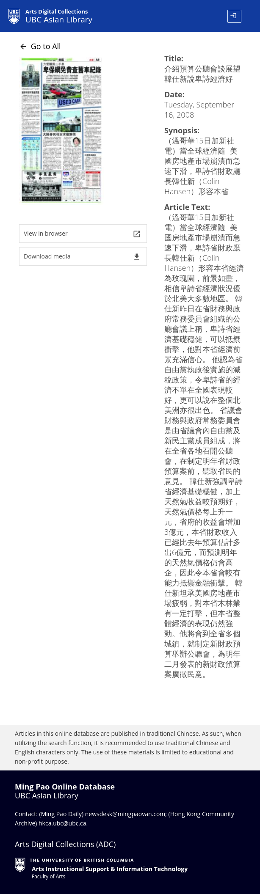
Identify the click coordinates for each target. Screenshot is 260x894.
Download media (82, 256)
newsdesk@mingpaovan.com (125, 814)
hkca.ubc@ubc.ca (62, 823)
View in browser (82, 233)
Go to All (40, 46)
